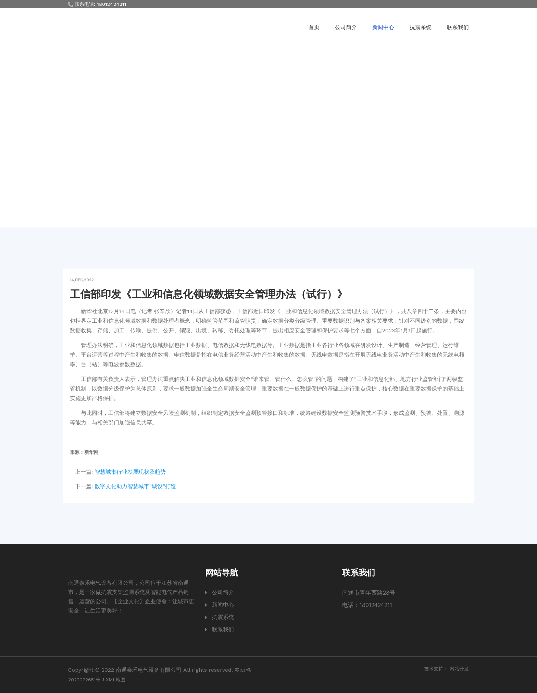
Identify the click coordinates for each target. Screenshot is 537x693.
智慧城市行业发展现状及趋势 (130, 472)
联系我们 (458, 27)
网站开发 (459, 668)
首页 (314, 27)
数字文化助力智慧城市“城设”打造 (135, 486)
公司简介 (346, 27)
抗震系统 (421, 27)
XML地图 (115, 679)
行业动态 (292, 150)
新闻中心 (383, 27)
